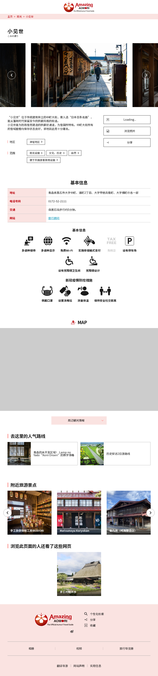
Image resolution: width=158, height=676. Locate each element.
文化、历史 (57, 153)
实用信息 (95, 666)
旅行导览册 (127, 648)
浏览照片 (120, 131)
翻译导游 (62, 666)
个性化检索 (94, 614)
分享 (119, 142)
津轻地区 (36, 142)
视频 (79, 648)
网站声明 (79, 666)
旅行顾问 (53, 218)
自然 (75, 153)
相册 (31, 648)
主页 (10, 16)
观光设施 (36, 153)
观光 (19, 16)
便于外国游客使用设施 (44, 160)
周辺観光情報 (86, 420)
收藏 (90, 625)
